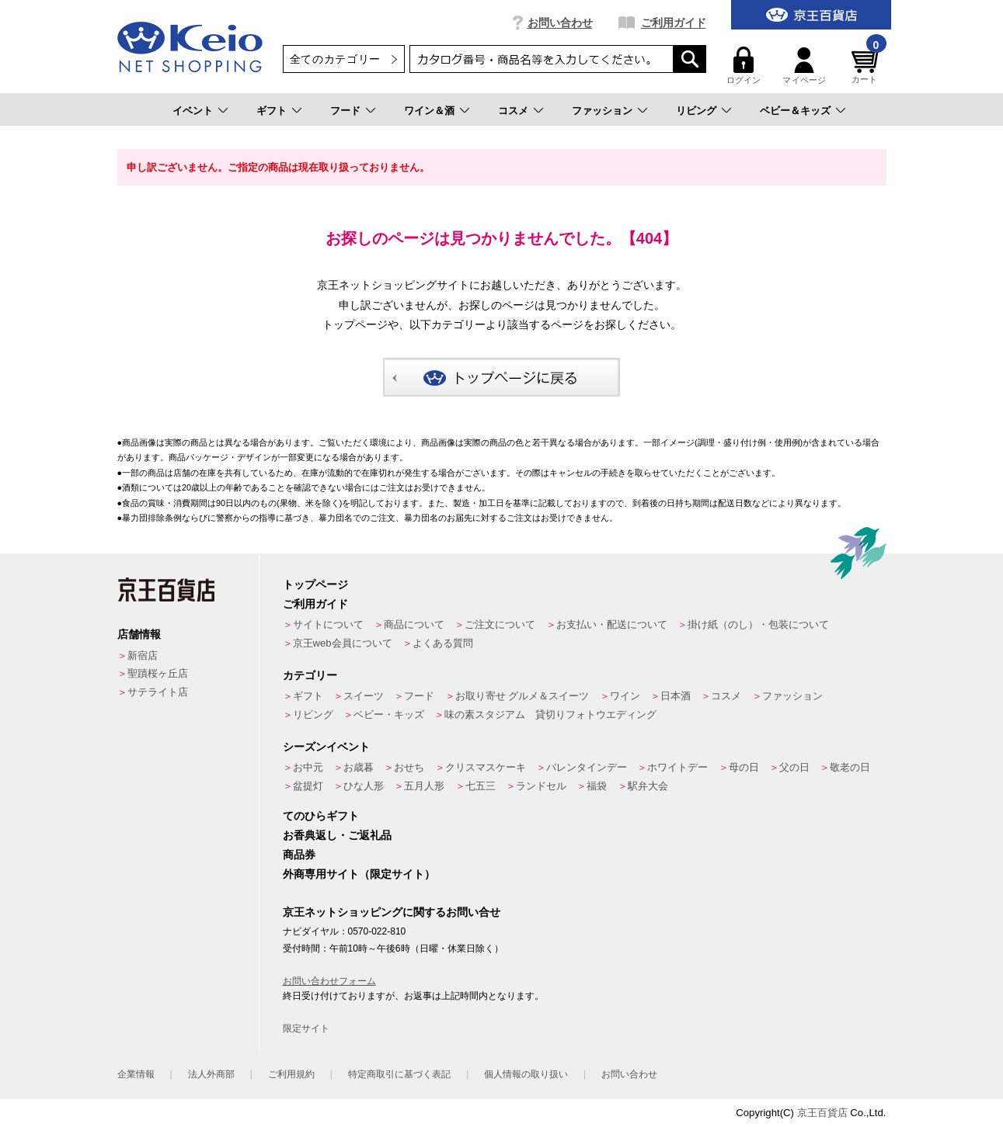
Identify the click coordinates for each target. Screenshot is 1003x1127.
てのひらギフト (321, 816)
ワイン (625, 696)
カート (867, 65)
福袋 (597, 786)
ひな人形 (363, 786)
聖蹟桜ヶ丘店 (157, 673)
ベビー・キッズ (388, 714)
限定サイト (306, 1028)
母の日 (744, 767)
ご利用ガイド (673, 22)
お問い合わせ (560, 22)
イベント (192, 110)
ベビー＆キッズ (795, 110)
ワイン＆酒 (429, 110)
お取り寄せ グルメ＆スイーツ (522, 696)
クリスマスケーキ (485, 767)
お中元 (308, 767)
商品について (414, 624)
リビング (696, 110)
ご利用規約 (291, 1074)
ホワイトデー (677, 767)
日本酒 (675, 696)
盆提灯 (308, 786)
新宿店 (142, 655)
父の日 (794, 767)
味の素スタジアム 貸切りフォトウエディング (550, 714)
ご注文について (500, 624)
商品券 (299, 854)
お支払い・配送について (611, 624)
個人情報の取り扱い (526, 1074)
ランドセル (541, 786)
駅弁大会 (648, 786)
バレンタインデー (586, 767)
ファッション (602, 110)
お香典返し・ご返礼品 (337, 835)
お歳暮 (358, 767)
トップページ (315, 584)
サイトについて (328, 624)
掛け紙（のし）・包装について (758, 624)
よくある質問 (443, 643)
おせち (409, 767)
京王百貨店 (822, 1112)
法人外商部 (211, 1074)
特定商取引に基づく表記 (399, 1074)
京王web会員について (342, 643)
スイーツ (363, 696)
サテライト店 (157, 692)
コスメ (513, 110)
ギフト (271, 110)
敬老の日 (850, 767)
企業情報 (136, 1074)
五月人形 (424, 786)
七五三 (480, 786)
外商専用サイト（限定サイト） (359, 874)
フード (345, 110)
